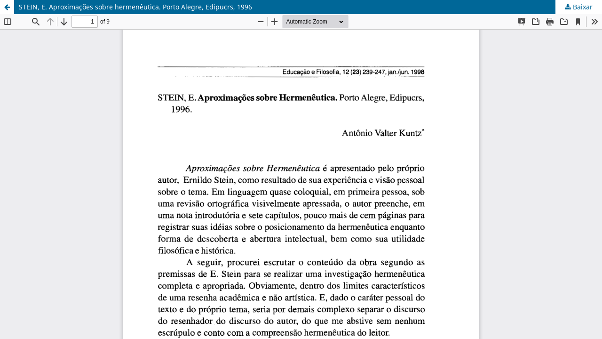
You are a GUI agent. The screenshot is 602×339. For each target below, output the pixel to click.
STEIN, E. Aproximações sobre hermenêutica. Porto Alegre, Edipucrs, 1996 (135, 6)
